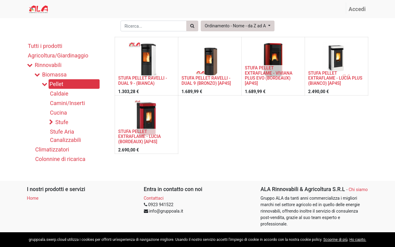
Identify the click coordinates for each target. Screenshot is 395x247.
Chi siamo (358, 189)
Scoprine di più (335, 239)
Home (33, 198)
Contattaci (154, 198)
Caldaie (59, 93)
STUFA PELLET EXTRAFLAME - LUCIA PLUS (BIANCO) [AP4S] (335, 78)
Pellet (56, 84)
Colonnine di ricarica (60, 159)
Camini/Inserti (67, 103)
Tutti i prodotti (45, 46)
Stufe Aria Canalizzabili (65, 135)
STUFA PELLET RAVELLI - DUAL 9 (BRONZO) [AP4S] (206, 81)
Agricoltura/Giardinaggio (58, 55)
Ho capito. (358, 239)
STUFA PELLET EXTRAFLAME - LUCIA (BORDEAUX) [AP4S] (139, 136)
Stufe (61, 122)
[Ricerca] (192, 26)
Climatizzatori (52, 149)
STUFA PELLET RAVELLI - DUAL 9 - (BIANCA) (142, 81)
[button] (238, 26)
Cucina (58, 112)
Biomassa (54, 74)
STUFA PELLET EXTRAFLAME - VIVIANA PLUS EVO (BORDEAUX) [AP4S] (269, 75)
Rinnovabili (48, 65)
